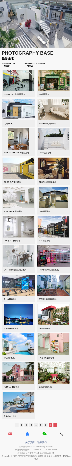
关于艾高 (30, 442)
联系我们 (42, 442)
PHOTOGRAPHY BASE (27, 53)
